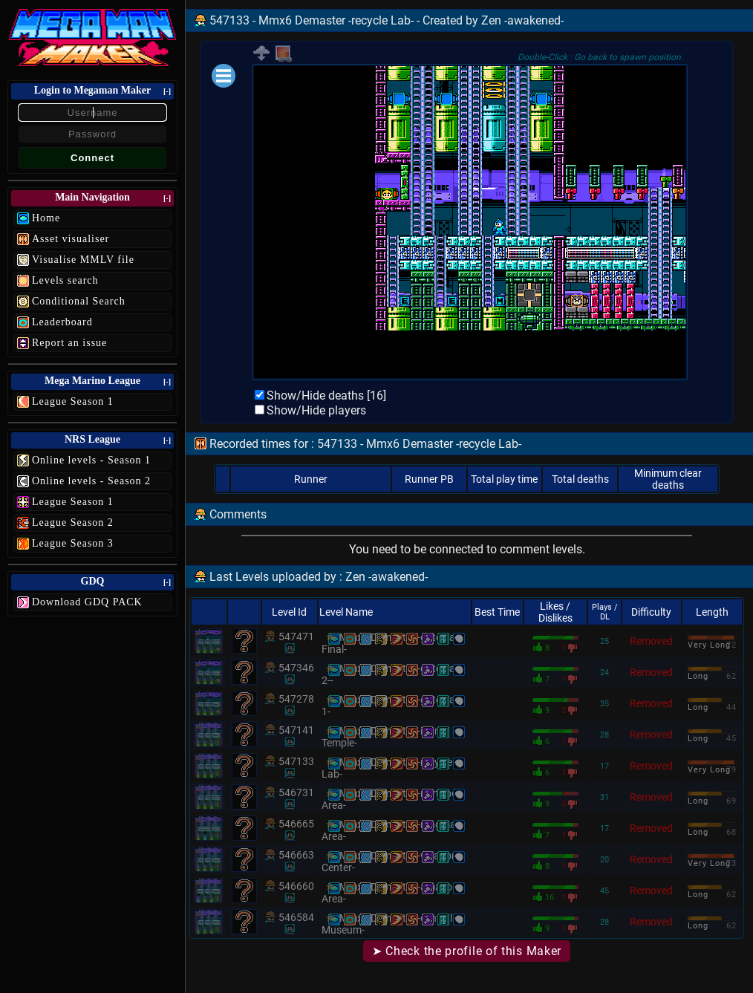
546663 (296, 855)
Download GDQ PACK (87, 602)
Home (46, 218)
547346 (296, 668)
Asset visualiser (70, 238)
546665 (296, 824)
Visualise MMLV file (83, 259)
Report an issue (69, 342)
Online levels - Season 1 (91, 460)
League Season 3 (73, 543)
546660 (296, 886)
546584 (296, 917)
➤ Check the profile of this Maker (466, 951)
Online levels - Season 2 (91, 480)
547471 (296, 636)
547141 (296, 730)
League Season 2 (73, 522)
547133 (296, 761)
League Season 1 (73, 401)
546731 (296, 792)
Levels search (65, 280)
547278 (296, 699)
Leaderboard (62, 322)
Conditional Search (79, 301)
